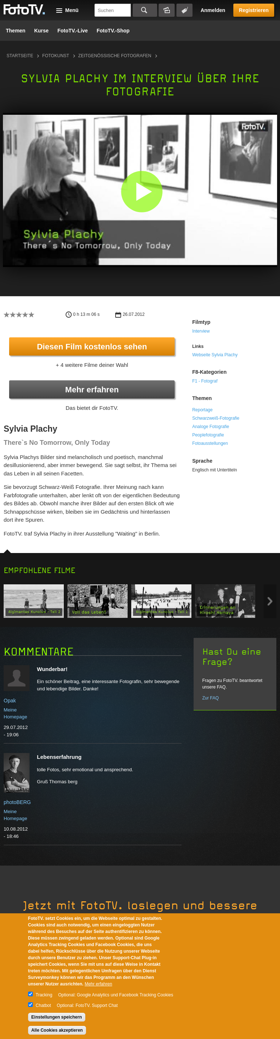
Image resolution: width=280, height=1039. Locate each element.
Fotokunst (55, 55)
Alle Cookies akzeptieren (57, 1030)
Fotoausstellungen (210, 443)
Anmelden (213, 10)
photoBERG (17, 802)
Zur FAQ (210, 698)
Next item (270, 601)
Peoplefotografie (208, 435)
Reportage (202, 409)
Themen (16, 31)
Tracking (44, 994)
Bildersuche (167, 10)
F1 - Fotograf (204, 381)
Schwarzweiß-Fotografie (215, 418)
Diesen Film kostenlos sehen (92, 346)
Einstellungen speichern (56, 1017)
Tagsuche (184, 10)
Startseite (20, 55)
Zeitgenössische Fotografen (114, 55)
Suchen (145, 10)
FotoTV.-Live (72, 31)
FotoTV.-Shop (113, 31)
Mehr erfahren (92, 389)
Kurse (41, 31)
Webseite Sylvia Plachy (215, 354)
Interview (201, 331)
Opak (10, 700)
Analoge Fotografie (210, 426)
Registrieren (254, 10)
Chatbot (43, 1005)
